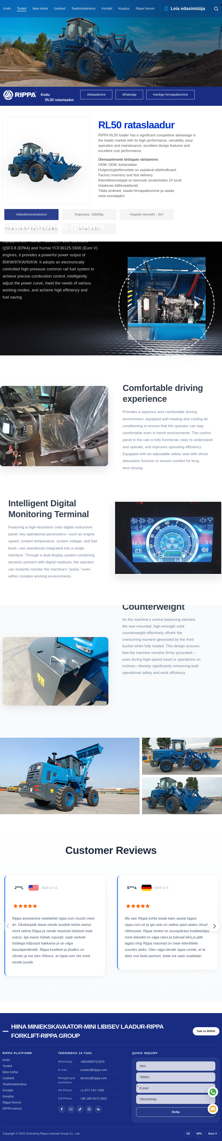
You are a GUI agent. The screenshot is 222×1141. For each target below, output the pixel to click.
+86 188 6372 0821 (93, 1098)
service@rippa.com (93, 1078)
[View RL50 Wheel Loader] (111, 776)
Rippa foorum (145, 8)
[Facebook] (61, 1109)
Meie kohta (40, 8)
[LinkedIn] (98, 1109)
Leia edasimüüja (188, 8)
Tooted (21, 8)
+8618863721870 (92, 1061)
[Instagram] (89, 1109)
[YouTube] (71, 1109)
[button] (214, 926)
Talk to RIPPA (206, 1031)
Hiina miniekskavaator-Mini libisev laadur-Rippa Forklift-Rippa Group (87, 1031)
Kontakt (107, 8)
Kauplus (124, 8)
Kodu (7, 8)
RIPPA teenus (12, 1108)
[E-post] (213, 1109)
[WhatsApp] (213, 1092)
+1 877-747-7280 (92, 1090)
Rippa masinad (49, 1133)
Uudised (59, 8)
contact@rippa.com (93, 1070)
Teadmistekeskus (83, 8)
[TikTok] (80, 1109)
